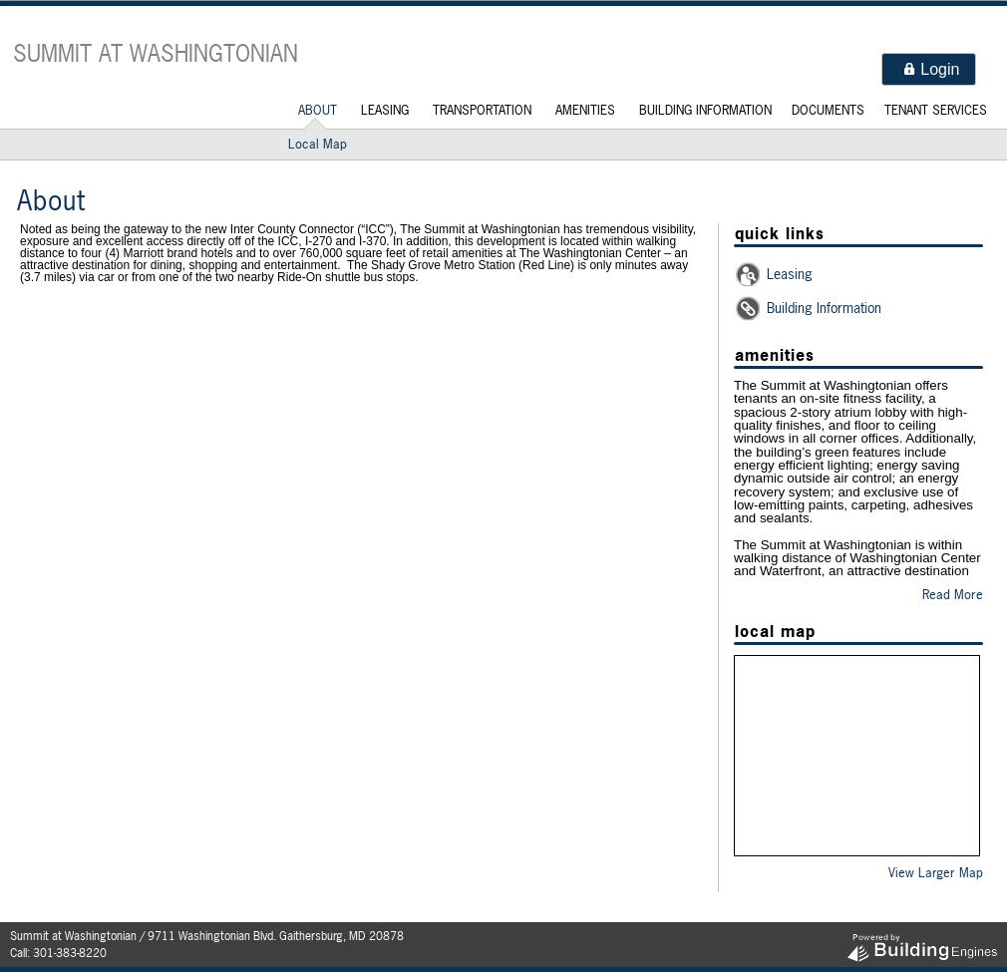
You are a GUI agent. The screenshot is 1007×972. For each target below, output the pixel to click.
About (317, 110)
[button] (928, 69)
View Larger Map (935, 872)
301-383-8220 (70, 953)
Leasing (385, 110)
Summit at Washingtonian (155, 53)
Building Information (705, 110)
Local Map (317, 144)
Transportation (482, 110)
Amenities (585, 110)
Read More (952, 594)
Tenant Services (935, 110)
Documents (828, 110)
